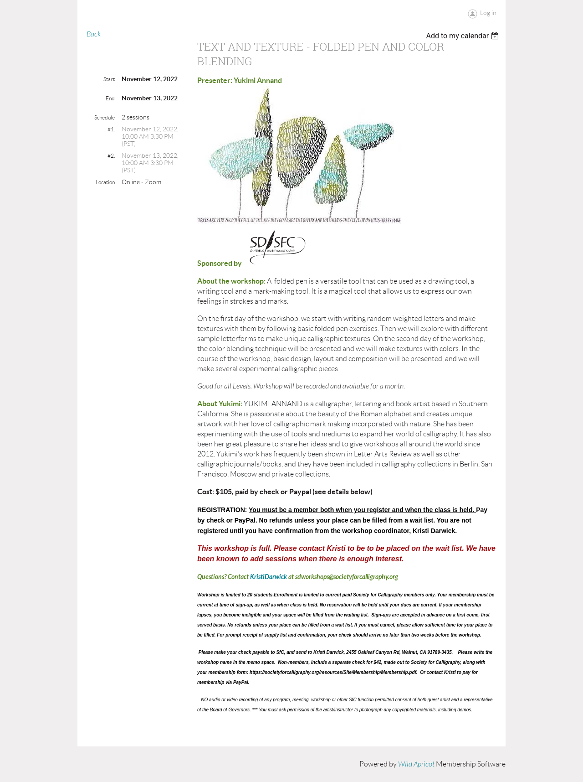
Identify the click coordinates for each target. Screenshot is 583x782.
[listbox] (463, 35)
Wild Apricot (416, 764)
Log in (488, 12)
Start (109, 79)
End (110, 98)
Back (94, 34)
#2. (111, 156)
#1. (111, 129)
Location (105, 182)
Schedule (104, 117)
